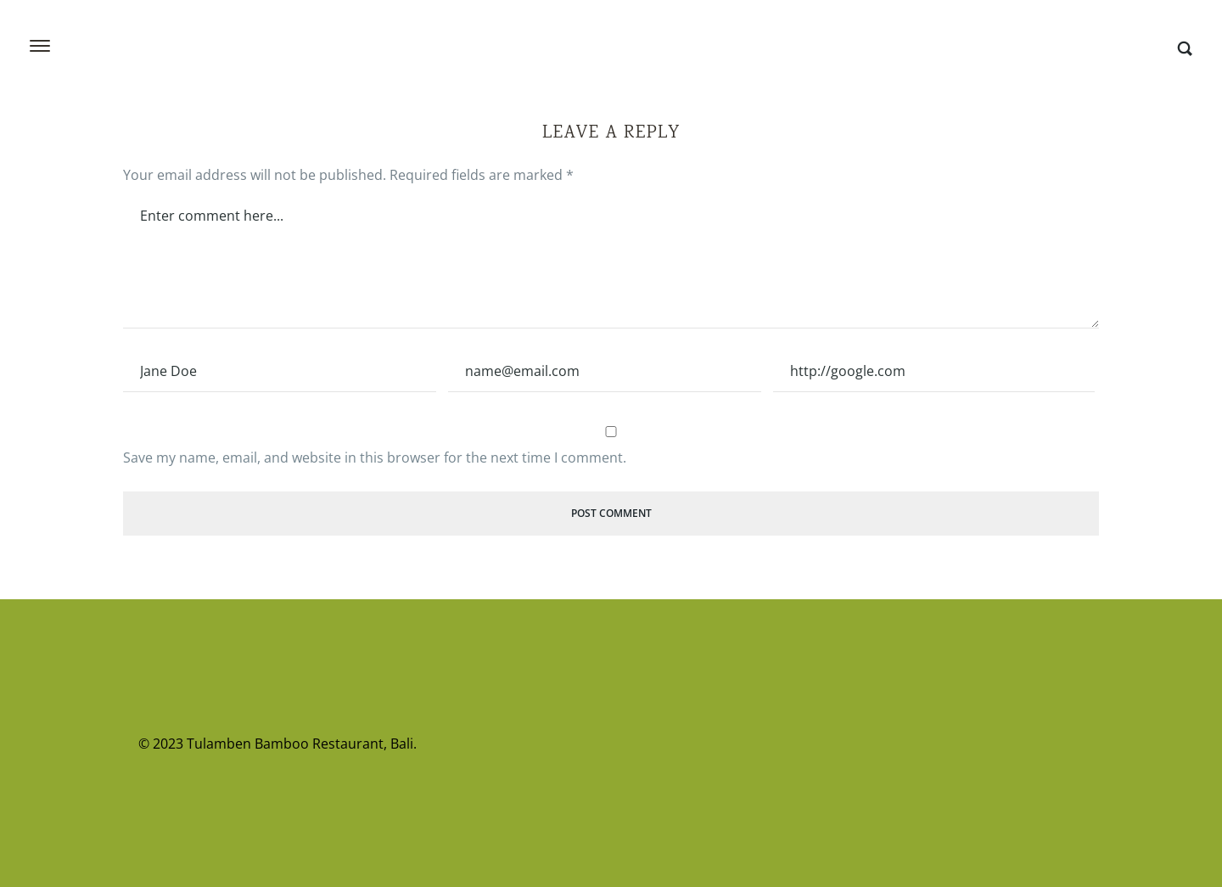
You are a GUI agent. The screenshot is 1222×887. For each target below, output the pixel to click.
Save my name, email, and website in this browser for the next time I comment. (374, 457)
